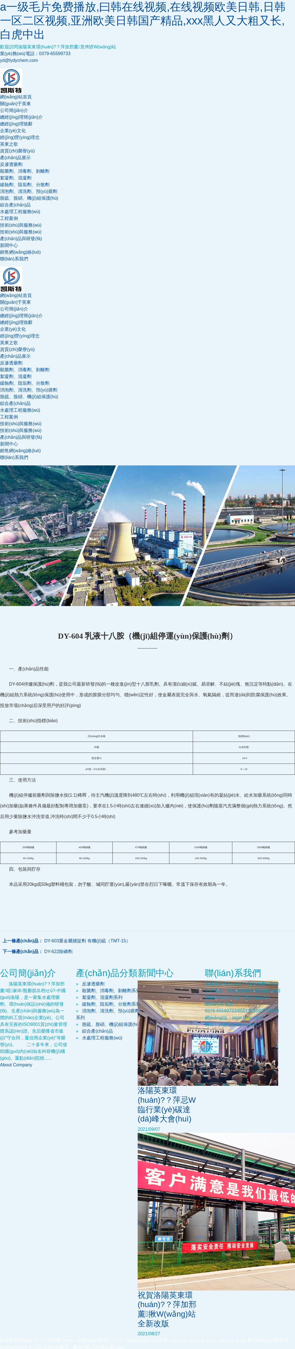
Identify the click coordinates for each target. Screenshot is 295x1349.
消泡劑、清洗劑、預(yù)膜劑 (28, 390)
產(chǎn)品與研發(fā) (21, 238)
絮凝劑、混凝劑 (15, 376)
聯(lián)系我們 (14, 258)
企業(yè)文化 (13, 130)
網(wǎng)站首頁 (16, 96)
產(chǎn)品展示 (15, 157)
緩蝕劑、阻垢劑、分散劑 (24, 383)
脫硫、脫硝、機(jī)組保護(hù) (29, 396)
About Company (16, 1064)
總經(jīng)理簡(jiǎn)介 (21, 117)
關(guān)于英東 (15, 103)
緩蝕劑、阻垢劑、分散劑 (24, 184)
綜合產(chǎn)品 (15, 204)
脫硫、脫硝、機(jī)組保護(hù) (111, 1024)
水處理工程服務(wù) (20, 211)
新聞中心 (9, 245)
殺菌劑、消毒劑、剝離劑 (24, 369)
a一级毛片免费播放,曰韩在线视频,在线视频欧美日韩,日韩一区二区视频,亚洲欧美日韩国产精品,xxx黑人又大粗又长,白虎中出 (142, 20)
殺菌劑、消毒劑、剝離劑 (24, 171)
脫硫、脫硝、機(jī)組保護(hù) (29, 198)
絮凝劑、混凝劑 (15, 177)
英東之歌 (9, 144)
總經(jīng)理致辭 (16, 123)
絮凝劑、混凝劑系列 (102, 997)
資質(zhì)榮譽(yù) (17, 150)
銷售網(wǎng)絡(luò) (20, 252)
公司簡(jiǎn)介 (14, 110)
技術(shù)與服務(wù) (21, 225)
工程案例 (9, 218)
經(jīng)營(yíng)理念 (20, 137)
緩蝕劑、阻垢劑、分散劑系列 (111, 1004)
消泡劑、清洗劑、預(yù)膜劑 (28, 191)
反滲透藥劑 (11, 164)
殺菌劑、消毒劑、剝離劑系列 (111, 990)
